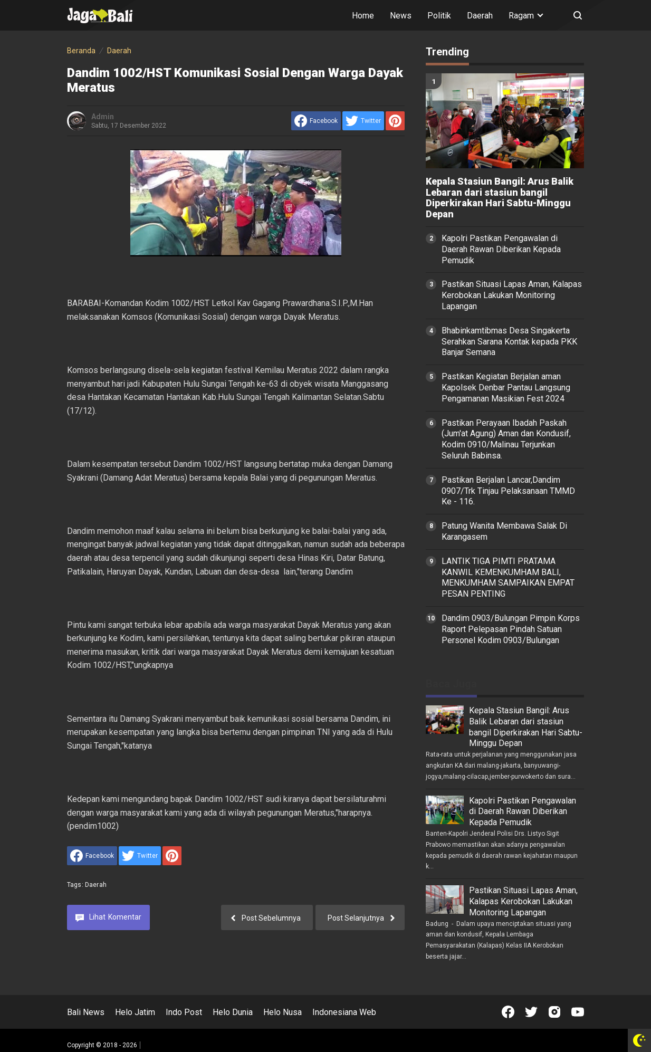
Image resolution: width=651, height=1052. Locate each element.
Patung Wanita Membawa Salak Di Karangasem (504, 531)
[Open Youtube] (577, 1012)
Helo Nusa (282, 1012)
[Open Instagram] (554, 1012)
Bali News (85, 1012)
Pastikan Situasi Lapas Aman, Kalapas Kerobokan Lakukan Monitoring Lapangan (512, 295)
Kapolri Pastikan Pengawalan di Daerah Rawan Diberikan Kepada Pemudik (501, 249)
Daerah (480, 16)
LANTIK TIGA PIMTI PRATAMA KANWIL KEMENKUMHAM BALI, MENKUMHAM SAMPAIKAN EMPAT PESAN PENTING (508, 577)
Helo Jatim (135, 1012)
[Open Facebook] (508, 1012)
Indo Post (184, 1012)
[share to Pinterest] (395, 120)
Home (363, 16)
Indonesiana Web (344, 1012)
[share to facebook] (316, 120)
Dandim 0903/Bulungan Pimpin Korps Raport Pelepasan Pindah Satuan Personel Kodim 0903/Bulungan (511, 629)
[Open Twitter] (531, 1012)
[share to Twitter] (363, 120)
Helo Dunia (233, 1012)
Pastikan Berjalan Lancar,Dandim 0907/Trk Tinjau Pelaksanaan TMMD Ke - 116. (508, 491)
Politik (439, 16)
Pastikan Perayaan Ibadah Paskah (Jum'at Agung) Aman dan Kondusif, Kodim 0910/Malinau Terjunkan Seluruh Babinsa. (506, 439)
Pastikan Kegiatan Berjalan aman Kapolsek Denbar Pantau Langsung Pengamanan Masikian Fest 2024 (506, 387)
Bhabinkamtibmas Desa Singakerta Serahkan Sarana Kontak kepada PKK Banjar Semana (509, 342)
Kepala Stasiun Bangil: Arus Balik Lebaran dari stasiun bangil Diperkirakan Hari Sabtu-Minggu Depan (499, 197)
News (400, 16)
